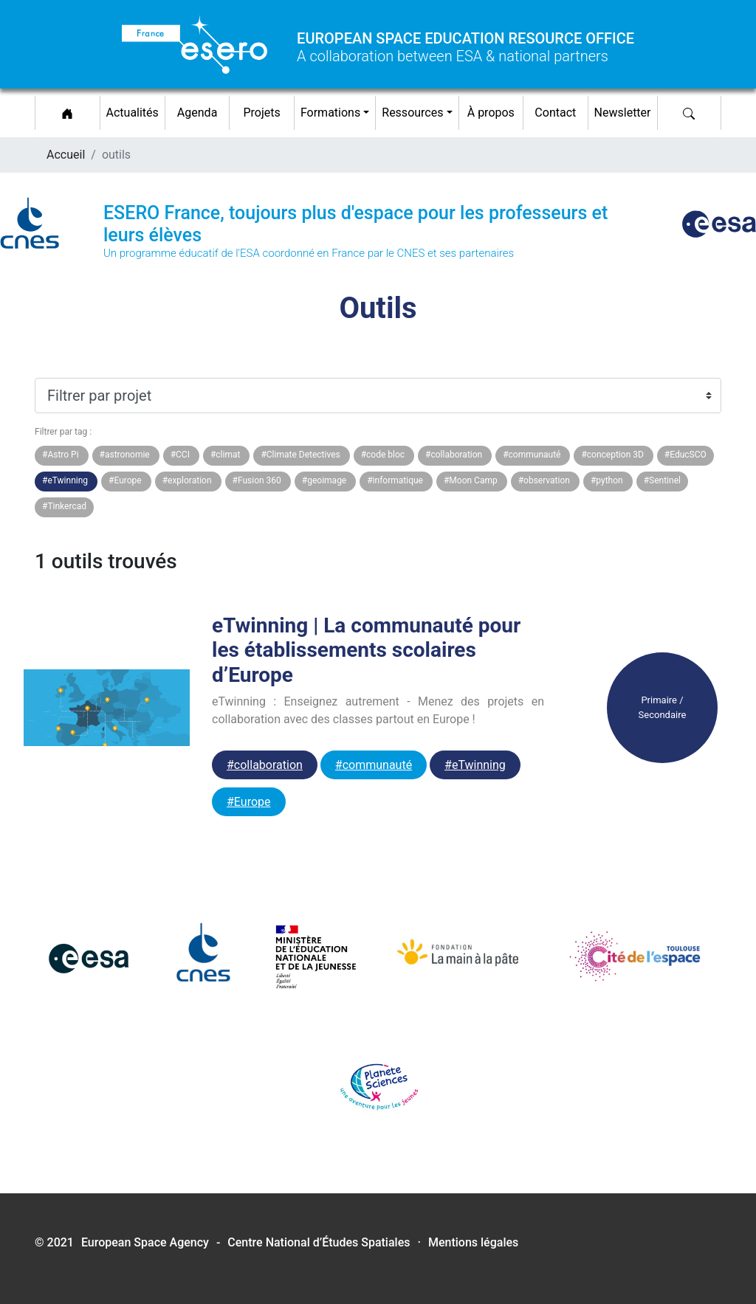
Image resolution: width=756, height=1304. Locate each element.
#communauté (373, 765)
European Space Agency (145, 1242)
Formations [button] (330, 113)
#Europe (249, 802)
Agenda (197, 113)
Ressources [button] (412, 113)
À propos (491, 113)
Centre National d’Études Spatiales (318, 1242)
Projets (261, 113)
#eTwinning (475, 765)
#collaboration (265, 765)
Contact (555, 113)
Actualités (135, 110)
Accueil (66, 155)
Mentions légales (473, 1242)
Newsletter (622, 113)
